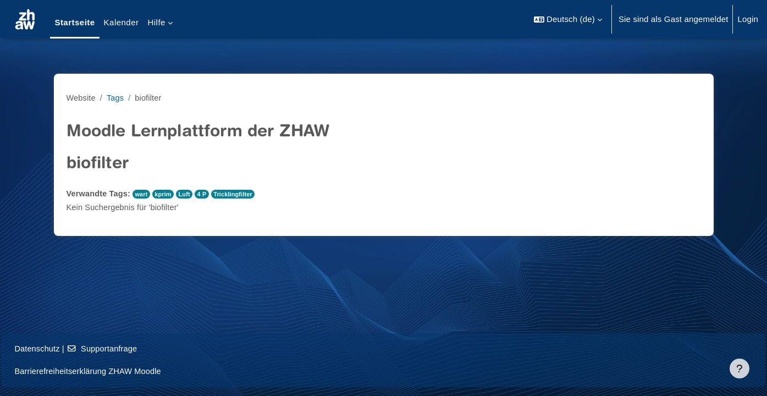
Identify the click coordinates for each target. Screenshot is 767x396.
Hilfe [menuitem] (156, 22)
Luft (189, 194)
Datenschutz (62, 348)
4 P (206, 194)
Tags (116, 97)
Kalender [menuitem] (121, 22)
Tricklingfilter (239, 194)
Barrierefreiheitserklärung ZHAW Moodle (115, 371)
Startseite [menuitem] (74, 22)
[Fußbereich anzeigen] (739, 368)
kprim (166, 194)
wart (144, 194)
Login (747, 19)
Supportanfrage (129, 348)
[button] (568, 19)
